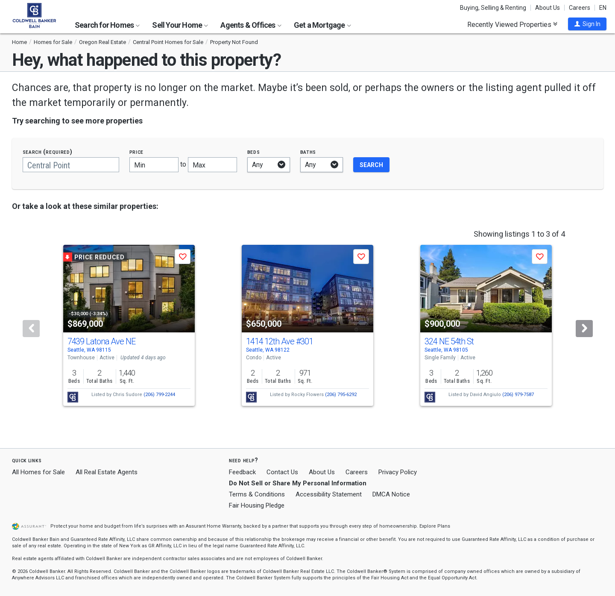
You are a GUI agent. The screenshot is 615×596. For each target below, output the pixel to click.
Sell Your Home (180, 25)
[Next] (584, 328)
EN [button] (602, 7)
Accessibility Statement (329, 494)
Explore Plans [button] (434, 526)
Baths (308, 152)
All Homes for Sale (38, 472)
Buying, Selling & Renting (493, 8)
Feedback (242, 472)
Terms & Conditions (257, 494)
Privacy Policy (397, 472)
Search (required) (48, 152)
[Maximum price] (212, 164)
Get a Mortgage (322, 25)
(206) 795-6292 (341, 394)
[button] (587, 24)
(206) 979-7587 (518, 394)
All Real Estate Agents (107, 472)
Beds (253, 152)
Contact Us (282, 472)
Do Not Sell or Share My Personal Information (297, 483)
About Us (547, 8)
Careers (579, 8)
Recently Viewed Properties (512, 24)
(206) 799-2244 (159, 394)
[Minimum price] (154, 164)
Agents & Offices (250, 25)
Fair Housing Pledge (256, 505)
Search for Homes (107, 25)
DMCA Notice (391, 494)
